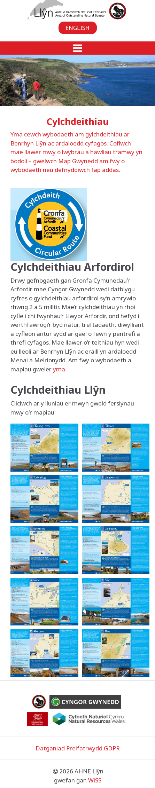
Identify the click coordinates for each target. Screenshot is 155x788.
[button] (77, 48)
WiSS (94, 780)
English (77, 28)
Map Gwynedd (78, 161)
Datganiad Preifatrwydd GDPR (78, 748)
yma (59, 369)
